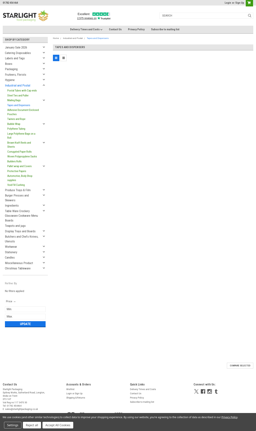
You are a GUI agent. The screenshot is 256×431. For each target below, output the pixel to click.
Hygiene (10, 80)
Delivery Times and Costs (86, 29)
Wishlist (70, 389)
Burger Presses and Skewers (17, 198)
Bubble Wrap (13, 124)
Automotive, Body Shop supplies (19, 178)
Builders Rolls (14, 161)
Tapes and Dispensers (18, 105)
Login (228, 2)
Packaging (11, 69)
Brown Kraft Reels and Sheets (19, 145)
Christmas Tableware (18, 268)
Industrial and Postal (17, 85)
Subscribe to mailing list (165, 29)
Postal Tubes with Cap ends (22, 90)
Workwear (11, 246)
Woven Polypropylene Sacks (22, 156)
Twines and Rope (16, 119)
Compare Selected (240, 365)
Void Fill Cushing (16, 185)
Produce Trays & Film (18, 190)
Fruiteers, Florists (15, 74)
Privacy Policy (136, 29)
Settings (12, 425)
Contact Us (115, 29)
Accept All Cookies (57, 425)
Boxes (8, 64)
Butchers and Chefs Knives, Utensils (21, 239)
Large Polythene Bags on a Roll (21, 136)
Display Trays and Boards (20, 231)
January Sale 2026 (16, 47)
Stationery (11, 252)
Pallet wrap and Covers (19, 166)
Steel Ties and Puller (18, 95)
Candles (10, 257)
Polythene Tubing (16, 128)
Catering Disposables (18, 53)
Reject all (32, 425)
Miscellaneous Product (19, 263)
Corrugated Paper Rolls (19, 151)
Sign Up (239, 2)
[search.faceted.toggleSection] (11, 301)
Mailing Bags (14, 100)
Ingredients (12, 205)
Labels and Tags (15, 58)
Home (56, 38)
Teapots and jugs (15, 226)
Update (25, 324)
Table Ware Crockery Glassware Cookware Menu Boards (21, 215)
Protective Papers (16, 171)
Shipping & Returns (75, 397)
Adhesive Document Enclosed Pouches (23, 112)
